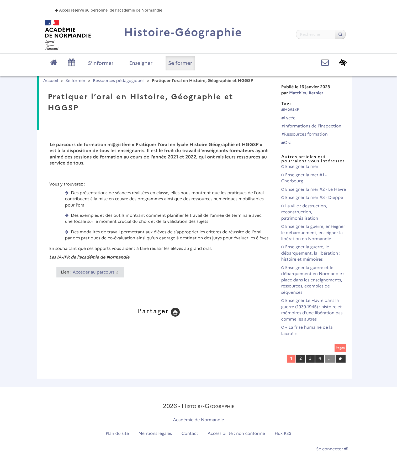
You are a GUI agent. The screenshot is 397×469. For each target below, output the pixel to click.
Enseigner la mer (300, 166)
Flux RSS (283, 433)
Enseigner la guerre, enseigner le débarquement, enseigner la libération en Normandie (313, 232)
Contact (189, 433)
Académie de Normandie (198, 420)
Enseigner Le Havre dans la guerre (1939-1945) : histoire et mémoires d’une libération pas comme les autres (312, 310)
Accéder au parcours (93, 272)
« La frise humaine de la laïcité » (307, 330)
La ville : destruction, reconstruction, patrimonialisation (304, 212)
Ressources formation (304, 134)
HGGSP (290, 109)
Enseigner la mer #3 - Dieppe (312, 197)
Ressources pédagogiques (118, 80)
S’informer (101, 63)
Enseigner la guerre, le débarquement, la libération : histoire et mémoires (311, 253)
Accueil (50, 80)
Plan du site (117, 433)
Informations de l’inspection (311, 126)
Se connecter (332, 449)
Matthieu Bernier (306, 93)
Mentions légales (155, 433)
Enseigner (141, 63)
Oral (287, 142)
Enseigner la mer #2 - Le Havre (313, 189)
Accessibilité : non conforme (236, 433)
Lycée (288, 118)
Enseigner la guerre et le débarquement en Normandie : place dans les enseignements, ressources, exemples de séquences (312, 280)
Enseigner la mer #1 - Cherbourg (304, 178)
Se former (180, 63)
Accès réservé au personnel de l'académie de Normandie (108, 10)
